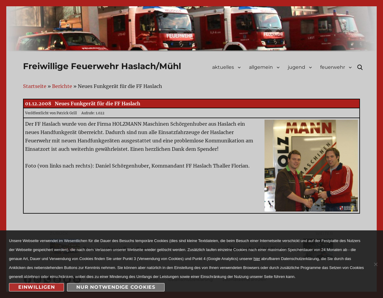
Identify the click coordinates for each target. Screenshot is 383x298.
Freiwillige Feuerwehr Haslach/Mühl (102, 66)
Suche (360, 67)
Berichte (62, 86)
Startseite (34, 86)
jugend (296, 67)
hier (256, 258)
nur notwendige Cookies (115, 287)
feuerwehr (332, 67)
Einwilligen (36, 287)
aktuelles (223, 67)
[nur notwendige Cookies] (376, 264)
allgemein (261, 67)
